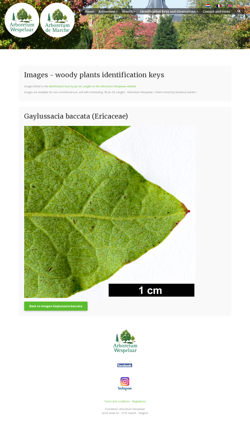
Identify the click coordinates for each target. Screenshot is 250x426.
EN (234, 6)
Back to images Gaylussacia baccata (55, 306)
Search (127, 11)
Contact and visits (216, 11)
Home (89, 11)
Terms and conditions (117, 401)
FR (223, 6)
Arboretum (106, 11)
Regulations (139, 401)
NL (212, 6)
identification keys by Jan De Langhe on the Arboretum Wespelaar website (92, 86)
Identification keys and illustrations (168, 11)
